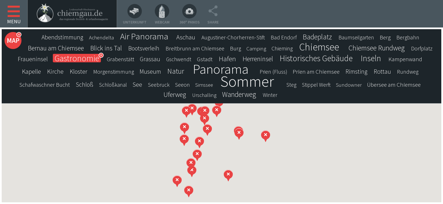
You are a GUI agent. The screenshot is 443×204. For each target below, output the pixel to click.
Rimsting (357, 71)
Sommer (247, 81)
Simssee (204, 85)
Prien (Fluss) (273, 71)
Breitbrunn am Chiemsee (195, 48)
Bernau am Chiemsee (56, 48)
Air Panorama (144, 36)
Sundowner (349, 85)
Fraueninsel (33, 59)
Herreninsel (258, 59)
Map (13, 40)
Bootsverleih (143, 48)
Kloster (78, 71)
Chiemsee (319, 47)
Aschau (185, 37)
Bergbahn (407, 37)
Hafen (227, 59)
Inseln (371, 58)
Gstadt (204, 59)
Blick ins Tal (106, 48)
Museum (150, 71)
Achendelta (101, 37)
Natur (175, 71)
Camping (256, 48)
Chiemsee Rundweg (376, 48)
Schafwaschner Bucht (44, 84)
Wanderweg (239, 94)
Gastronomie (77, 58)
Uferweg (175, 94)
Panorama (221, 69)
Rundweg (407, 71)
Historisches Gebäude (316, 58)
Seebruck (159, 84)
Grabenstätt (120, 59)
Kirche (55, 71)
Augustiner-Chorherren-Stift (233, 37)
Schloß (84, 84)
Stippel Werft (316, 84)
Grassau (150, 59)
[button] (191, 171)
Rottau (382, 71)
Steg (291, 84)
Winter (270, 95)
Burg (235, 48)
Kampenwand (405, 59)
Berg (385, 37)
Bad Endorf (284, 37)
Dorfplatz (422, 48)
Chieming (282, 48)
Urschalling (204, 95)
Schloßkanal (113, 84)
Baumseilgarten (356, 37)
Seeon (182, 84)
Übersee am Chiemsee (394, 84)
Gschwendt (178, 59)
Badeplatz (317, 37)
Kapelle (31, 71)
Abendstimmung (62, 37)
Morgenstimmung (113, 71)
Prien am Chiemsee (316, 71)
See (137, 84)
